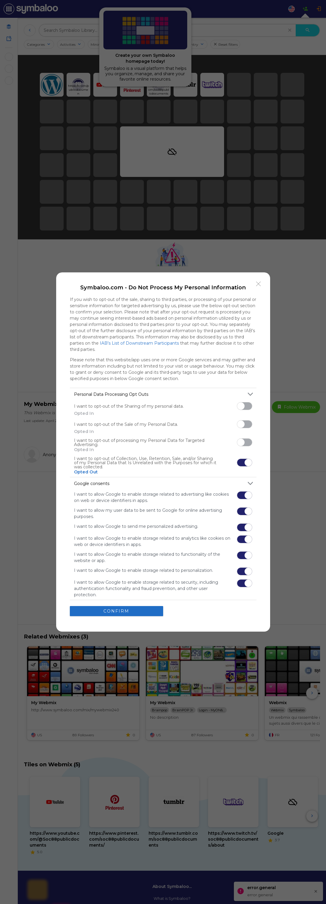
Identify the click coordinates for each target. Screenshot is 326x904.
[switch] (244, 406)
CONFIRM (116, 610)
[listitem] (163, 394)
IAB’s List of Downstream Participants (139, 343)
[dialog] (163, 452)
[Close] (258, 284)
